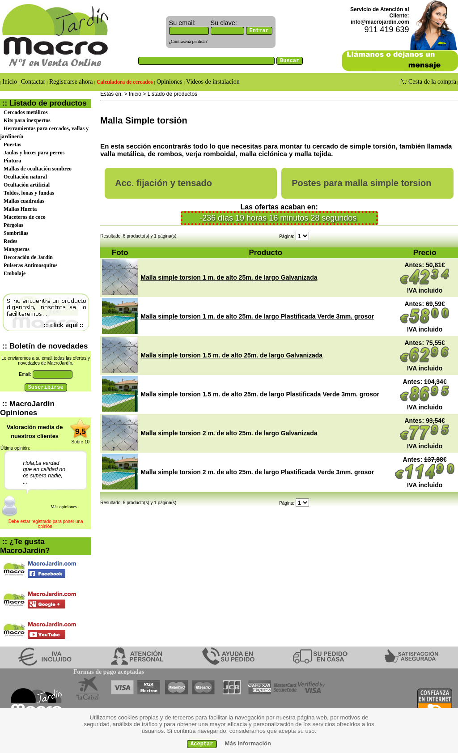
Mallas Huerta (20, 209)
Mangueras (17, 249)
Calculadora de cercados (124, 82)
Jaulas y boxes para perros (34, 152)
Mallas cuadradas (24, 201)
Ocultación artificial (27, 185)
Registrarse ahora (71, 81)
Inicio (10, 81)
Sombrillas (16, 233)
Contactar (33, 81)
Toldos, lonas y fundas (29, 193)
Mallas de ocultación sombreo (38, 169)
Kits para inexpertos (27, 120)
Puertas (12, 144)
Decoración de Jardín (28, 257)
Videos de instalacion (212, 81)
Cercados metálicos (26, 112)
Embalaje (14, 273)
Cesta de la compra (431, 81)
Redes (10, 241)
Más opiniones (64, 506)
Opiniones (169, 81)
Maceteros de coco (25, 217)
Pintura (12, 160)
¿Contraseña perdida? (188, 41)
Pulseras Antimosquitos (30, 265)
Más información (248, 743)
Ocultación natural (25, 177)
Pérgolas (13, 225)
